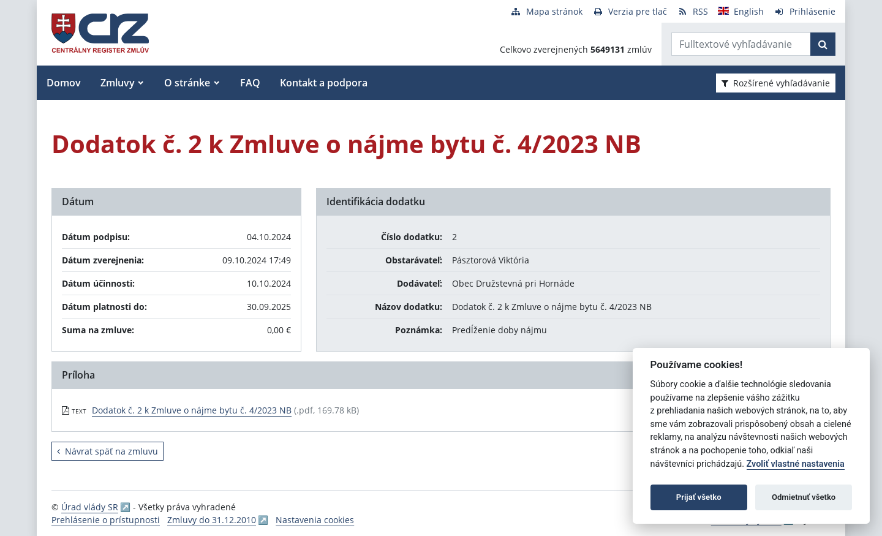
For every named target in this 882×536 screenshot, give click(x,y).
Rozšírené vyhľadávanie (776, 83)
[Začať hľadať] (822, 44)
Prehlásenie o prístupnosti (105, 520)
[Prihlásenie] (804, 11)
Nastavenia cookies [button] (315, 520)
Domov (64, 82)
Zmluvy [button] (117, 82)
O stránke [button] (187, 82)
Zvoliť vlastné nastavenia (796, 464)
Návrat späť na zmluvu (107, 451)
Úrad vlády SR (89, 507)
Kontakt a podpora (324, 82)
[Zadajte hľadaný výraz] (741, 44)
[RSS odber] (692, 11)
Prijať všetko (699, 497)
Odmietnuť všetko (803, 497)
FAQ (250, 82)
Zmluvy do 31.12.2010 (211, 520)
